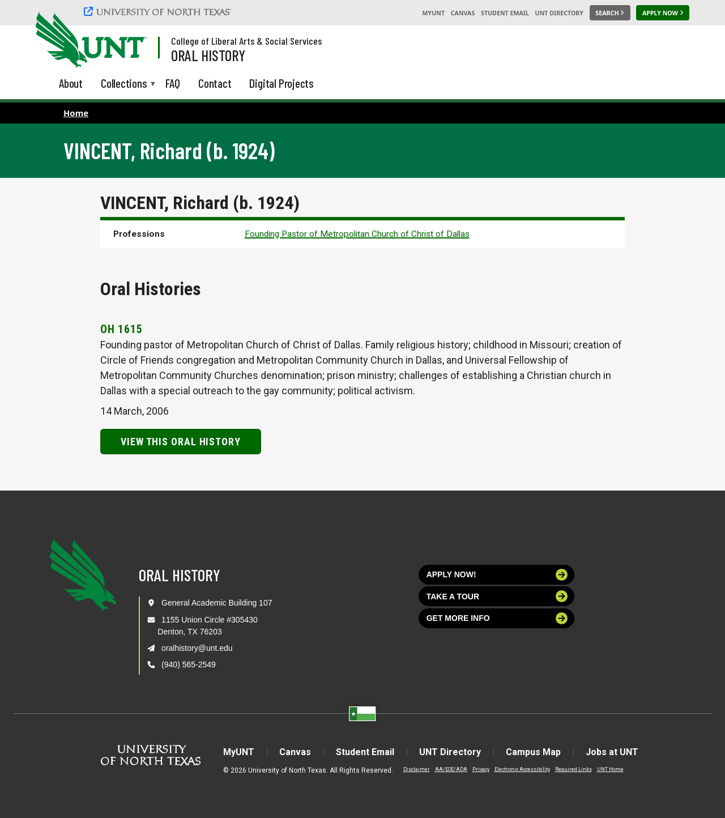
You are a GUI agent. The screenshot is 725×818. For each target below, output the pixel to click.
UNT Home (610, 769)
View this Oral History (181, 442)
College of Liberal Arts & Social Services (246, 41)
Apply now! (497, 575)
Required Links (573, 769)
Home (75, 112)
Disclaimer (416, 769)
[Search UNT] (610, 13)
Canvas (463, 13)
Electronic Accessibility (522, 769)
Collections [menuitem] (124, 84)
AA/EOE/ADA (451, 769)
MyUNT (433, 13)
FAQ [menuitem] (172, 83)
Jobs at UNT (612, 752)
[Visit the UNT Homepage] (129, 41)
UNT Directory (559, 13)
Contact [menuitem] (215, 83)
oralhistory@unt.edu (197, 648)
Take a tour (497, 596)
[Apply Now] (662, 13)
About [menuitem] (71, 83)
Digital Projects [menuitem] (281, 83)
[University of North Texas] (159, 11)
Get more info (497, 618)
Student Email (505, 13)
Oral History (208, 55)
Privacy (480, 769)
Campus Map (533, 752)
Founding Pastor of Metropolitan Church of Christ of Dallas (357, 234)
